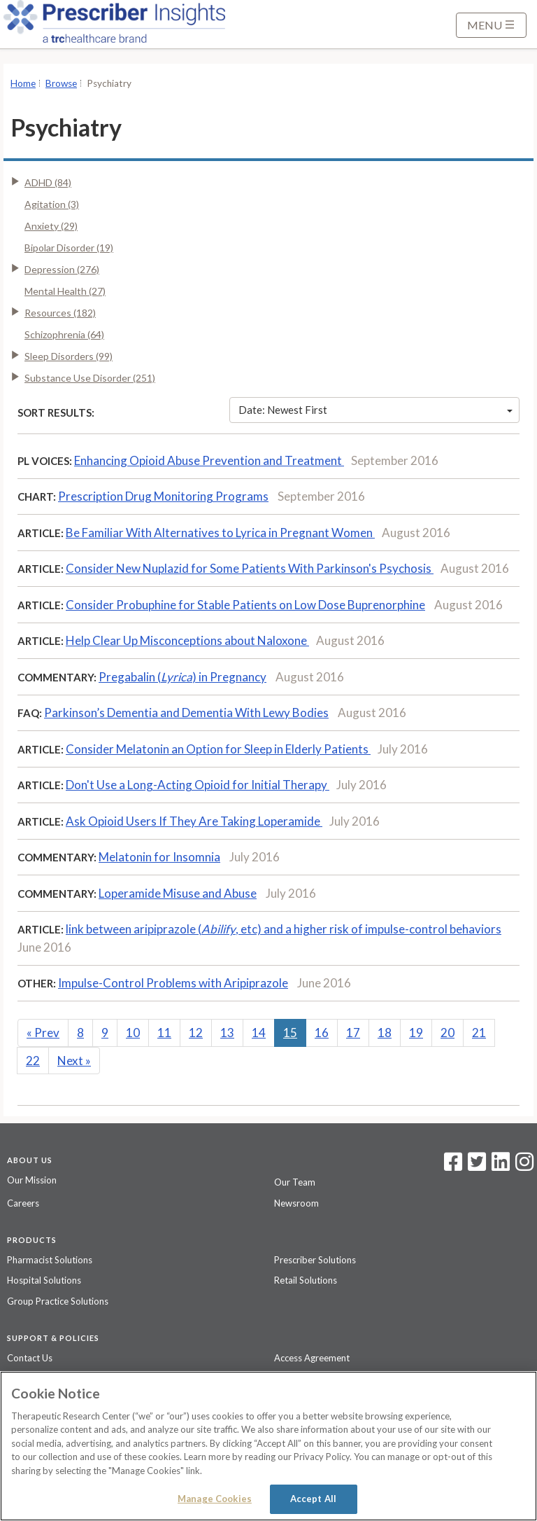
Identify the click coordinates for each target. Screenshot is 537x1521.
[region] (268, 1446)
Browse (61, 83)
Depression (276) (61, 269)
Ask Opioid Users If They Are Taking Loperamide (194, 821)
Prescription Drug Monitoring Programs (163, 496)
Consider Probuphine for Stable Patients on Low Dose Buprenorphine (245, 604)
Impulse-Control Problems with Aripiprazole (173, 982)
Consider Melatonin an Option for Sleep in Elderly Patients (218, 749)
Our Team (294, 1182)
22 (33, 1060)
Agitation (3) (51, 204)
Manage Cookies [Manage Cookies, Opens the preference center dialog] (215, 1498)
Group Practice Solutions (57, 1301)
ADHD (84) (47, 182)
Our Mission (32, 1180)
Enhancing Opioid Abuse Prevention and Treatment (209, 460)
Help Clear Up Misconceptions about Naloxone (187, 640)
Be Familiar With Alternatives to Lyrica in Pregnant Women (220, 532)
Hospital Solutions (44, 1280)
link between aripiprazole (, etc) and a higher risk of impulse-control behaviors (283, 929)
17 (353, 1032)
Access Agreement (312, 1357)
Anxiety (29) (51, 226)
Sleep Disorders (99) (68, 356)
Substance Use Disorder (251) (89, 378)
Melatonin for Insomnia (159, 856)
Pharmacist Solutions (49, 1259)
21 (479, 1032)
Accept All (313, 1498)
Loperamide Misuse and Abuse (178, 893)
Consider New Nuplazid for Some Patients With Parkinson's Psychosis (250, 568)
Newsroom (296, 1203)
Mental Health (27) (65, 291)
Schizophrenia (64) (64, 334)
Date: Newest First (375, 409)
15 (290, 1032)
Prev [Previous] (43, 1032)
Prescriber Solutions (315, 1259)
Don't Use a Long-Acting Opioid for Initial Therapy (197, 784)
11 (164, 1032)
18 (385, 1032)
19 (416, 1032)
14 (259, 1032)
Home (23, 83)
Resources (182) (60, 313)
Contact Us (29, 1357)
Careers (23, 1203)
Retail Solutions (305, 1280)
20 (447, 1032)
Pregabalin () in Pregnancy (182, 676)
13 (227, 1032)
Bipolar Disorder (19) (68, 248)
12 (196, 1032)
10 (133, 1032)
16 (322, 1032)
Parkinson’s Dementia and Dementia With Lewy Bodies (186, 712)
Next (74, 1060)
